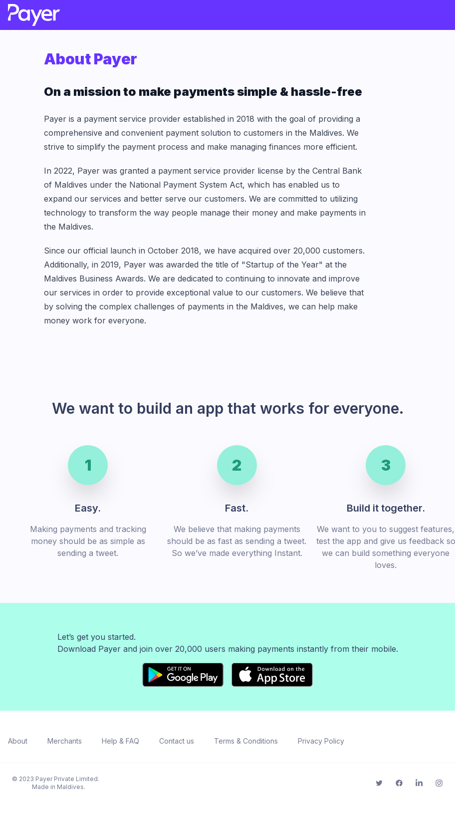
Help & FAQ (120, 741)
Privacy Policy (321, 741)
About (17, 741)
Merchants (64, 741)
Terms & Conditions (246, 741)
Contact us (176, 741)
